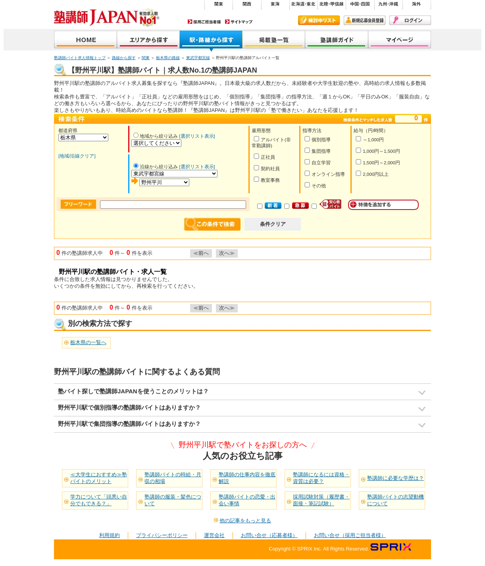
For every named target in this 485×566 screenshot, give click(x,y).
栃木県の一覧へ (88, 342)
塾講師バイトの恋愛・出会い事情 (247, 500)
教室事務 (266, 180)
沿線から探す (211, 40)
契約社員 (266, 168)
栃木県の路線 (168, 58)
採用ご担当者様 (204, 21)
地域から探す (148, 40)
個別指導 (317, 139)
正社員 (264, 157)
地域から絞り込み (155, 136)
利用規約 (109, 535)
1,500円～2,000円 (377, 162)
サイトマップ (239, 21)
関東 (146, 58)
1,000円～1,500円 (377, 151)
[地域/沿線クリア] (77, 156)
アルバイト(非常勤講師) (271, 142)
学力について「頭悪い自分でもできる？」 (98, 500)
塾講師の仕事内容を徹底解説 (247, 478)
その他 (315, 185)
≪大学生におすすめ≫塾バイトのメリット (98, 478)
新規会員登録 (364, 20)
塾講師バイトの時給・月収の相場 (172, 478)
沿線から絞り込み (155, 166)
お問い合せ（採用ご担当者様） (350, 535)
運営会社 (214, 535)
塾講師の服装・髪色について (172, 500)
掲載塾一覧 (273, 40)
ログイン (410, 20)
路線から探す (124, 58)
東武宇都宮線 (198, 58)
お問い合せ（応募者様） (269, 535)
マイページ (399, 40)
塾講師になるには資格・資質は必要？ (321, 478)
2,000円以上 (372, 174)
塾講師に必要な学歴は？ (395, 478)
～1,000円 (369, 139)
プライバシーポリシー (162, 535)
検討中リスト (319, 20)
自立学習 (317, 162)
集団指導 (317, 151)
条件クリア (273, 224)
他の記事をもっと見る (245, 521)
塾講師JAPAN (85, 40)
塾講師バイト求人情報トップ (80, 58)
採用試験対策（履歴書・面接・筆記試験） (321, 500)
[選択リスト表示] (197, 136)
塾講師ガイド (336, 40)
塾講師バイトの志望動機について (395, 500)
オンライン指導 (324, 174)
